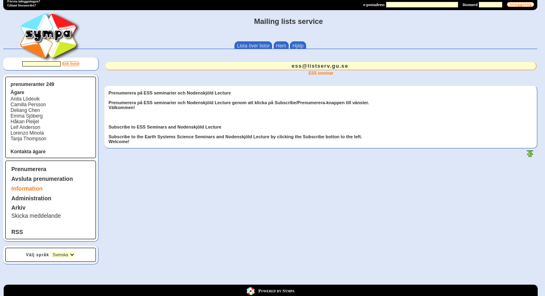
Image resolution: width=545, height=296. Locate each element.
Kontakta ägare (28, 151)
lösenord (470, 4)
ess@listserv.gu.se (320, 66)
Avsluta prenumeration (42, 179)
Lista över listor (253, 46)
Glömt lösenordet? (21, 5)
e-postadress (374, 4)
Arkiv (18, 207)
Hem (281, 46)
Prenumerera (28, 169)
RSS (17, 232)
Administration (31, 198)
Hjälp (297, 46)
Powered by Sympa (276, 290)
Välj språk (37, 255)
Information (27, 188)
